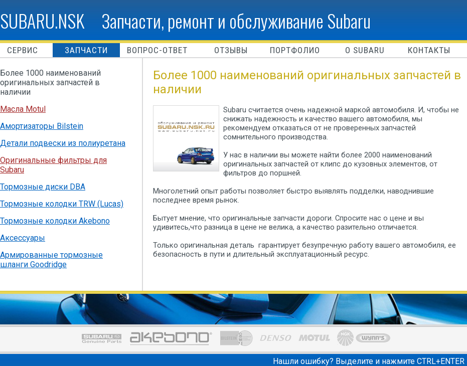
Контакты (429, 50)
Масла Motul (23, 109)
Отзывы (231, 50)
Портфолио (295, 50)
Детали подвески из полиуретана (62, 143)
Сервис (22, 50)
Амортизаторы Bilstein (41, 126)
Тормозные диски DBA (42, 187)
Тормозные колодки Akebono (55, 221)
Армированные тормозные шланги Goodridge (51, 259)
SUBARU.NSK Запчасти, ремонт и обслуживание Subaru (185, 20)
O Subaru (365, 50)
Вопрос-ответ (157, 50)
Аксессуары (22, 238)
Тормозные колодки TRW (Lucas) (61, 204)
